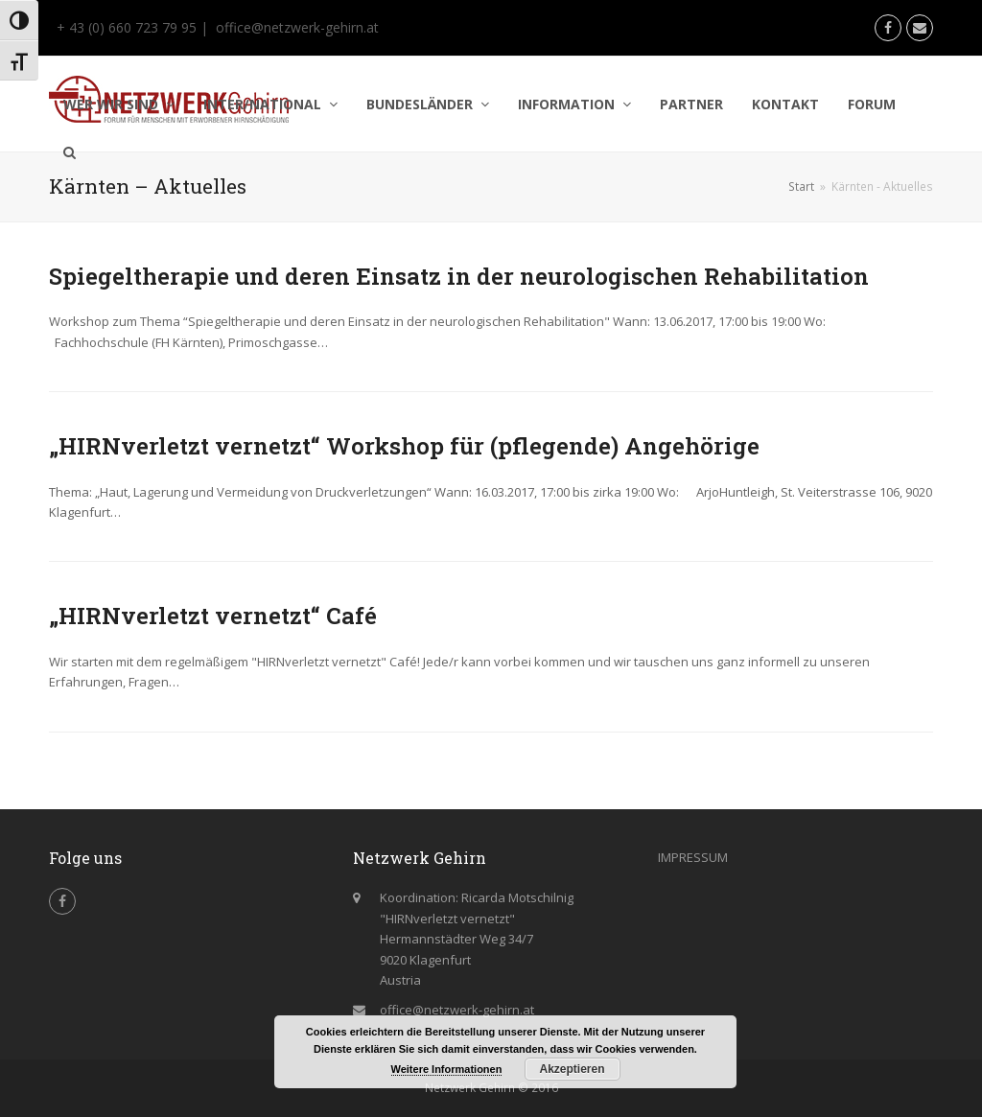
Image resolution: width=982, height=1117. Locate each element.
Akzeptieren (571, 1069)
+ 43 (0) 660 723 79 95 (125, 27)
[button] (69, 152)
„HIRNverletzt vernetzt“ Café (213, 615)
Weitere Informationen (447, 1069)
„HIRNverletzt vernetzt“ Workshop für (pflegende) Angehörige (404, 446)
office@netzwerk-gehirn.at (297, 27)
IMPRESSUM (693, 857)
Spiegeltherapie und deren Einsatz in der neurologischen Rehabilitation (459, 276)
